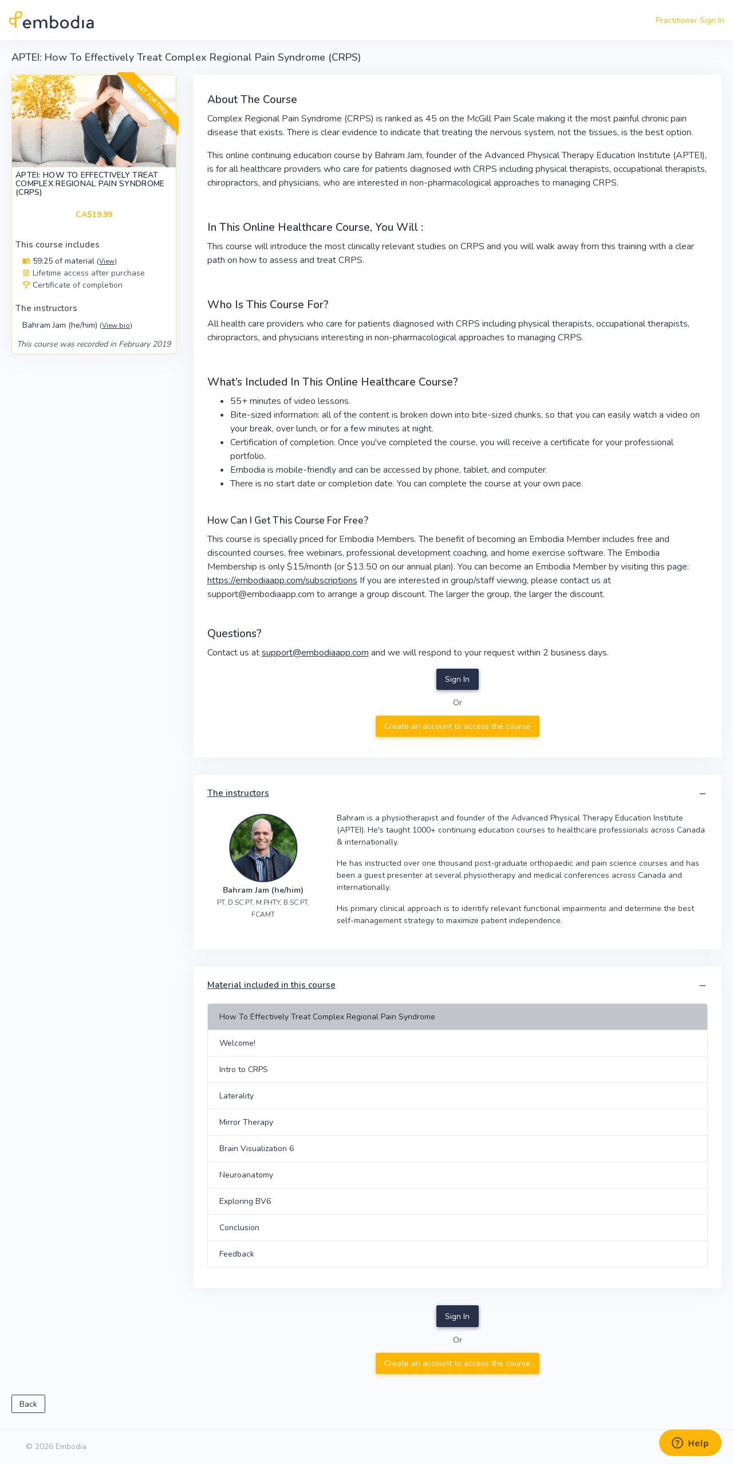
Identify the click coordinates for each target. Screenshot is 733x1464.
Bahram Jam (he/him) (77, 325)
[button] (702, 793)
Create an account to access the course (457, 726)
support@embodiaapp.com (315, 652)
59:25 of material (69, 261)
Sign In (457, 679)
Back (28, 1404)
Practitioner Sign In (690, 20)
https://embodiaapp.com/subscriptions (282, 580)
